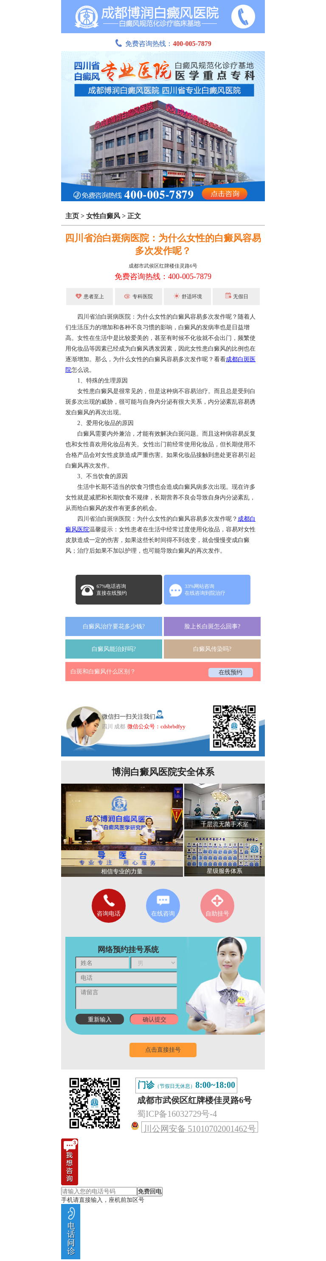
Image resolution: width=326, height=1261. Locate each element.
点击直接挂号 (163, 1050)
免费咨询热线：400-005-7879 (163, 276)
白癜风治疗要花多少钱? (114, 626)
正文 (134, 216)
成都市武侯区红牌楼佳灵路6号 (163, 266)
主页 (72, 216)
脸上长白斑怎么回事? (212, 626)
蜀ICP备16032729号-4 (177, 1113)
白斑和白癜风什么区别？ (103, 671)
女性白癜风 (103, 216)
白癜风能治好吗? (114, 649)
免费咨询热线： (163, 43)
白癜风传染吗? (212, 649)
